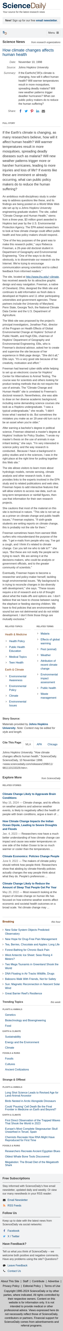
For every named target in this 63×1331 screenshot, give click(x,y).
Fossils (9, 1058)
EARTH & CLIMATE (12, 1031)
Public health (48, 688)
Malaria (45, 633)
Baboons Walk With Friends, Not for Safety (30, 979)
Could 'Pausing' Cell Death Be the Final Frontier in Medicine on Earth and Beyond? (30, 1108)
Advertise (53, 1281)
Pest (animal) (48, 649)
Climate (13, 695)
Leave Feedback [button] (17, 1265)
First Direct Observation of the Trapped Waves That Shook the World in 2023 (32, 1122)
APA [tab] (39, 744)
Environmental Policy (17, 688)
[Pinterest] (32, 111)
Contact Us (14, 1271)
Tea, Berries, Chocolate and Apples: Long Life (32, 944)
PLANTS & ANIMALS (12, 1009)
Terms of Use (52, 1286)
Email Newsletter (18, 1200)
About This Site (10, 1281)
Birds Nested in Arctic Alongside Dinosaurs (30, 1101)
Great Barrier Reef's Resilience (23, 993)
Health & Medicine (16, 634)
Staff (25, 1281)
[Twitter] (26, 111)
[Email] (43, 111)
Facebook (13, 1230)
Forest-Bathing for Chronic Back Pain (27, 949)
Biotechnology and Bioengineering (25, 1020)
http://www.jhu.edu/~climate (42, 276)
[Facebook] (20, 111)
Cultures (10, 1064)
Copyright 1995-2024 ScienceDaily (24, 1291)
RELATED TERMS (45, 626)
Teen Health (16, 662)
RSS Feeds (14, 1205)
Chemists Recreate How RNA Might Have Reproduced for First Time (30, 1139)
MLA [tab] (28, 744)
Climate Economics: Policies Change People (31, 856)
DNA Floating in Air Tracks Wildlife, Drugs (29, 973)
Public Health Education (17, 649)
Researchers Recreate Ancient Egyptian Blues (32, 1151)
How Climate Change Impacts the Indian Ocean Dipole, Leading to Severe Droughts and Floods (30, 825)
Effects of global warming (50, 641)
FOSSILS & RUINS (11, 1053)
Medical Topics (18, 656)
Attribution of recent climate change (49, 664)
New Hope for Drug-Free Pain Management (31, 939)
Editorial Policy (32, 1286)
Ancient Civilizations (17, 1069)
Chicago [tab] (52, 744)
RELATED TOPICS (14, 626)
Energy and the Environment (22, 1042)
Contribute (38, 1281)
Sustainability (13, 1036)
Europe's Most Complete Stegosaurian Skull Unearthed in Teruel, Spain (31, 1130)
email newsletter (46, 20)
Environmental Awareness (17, 678)
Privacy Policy (11, 1286)
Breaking (8, 921)
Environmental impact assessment (49, 678)
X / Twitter (13, 1236)
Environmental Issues (17, 703)
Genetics (10, 1014)
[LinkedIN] (38, 111)
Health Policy (17, 641)
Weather (46, 655)
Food (8, 1025)
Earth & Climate (14, 669)
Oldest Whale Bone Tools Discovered (27, 1156)
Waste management (48, 695)
